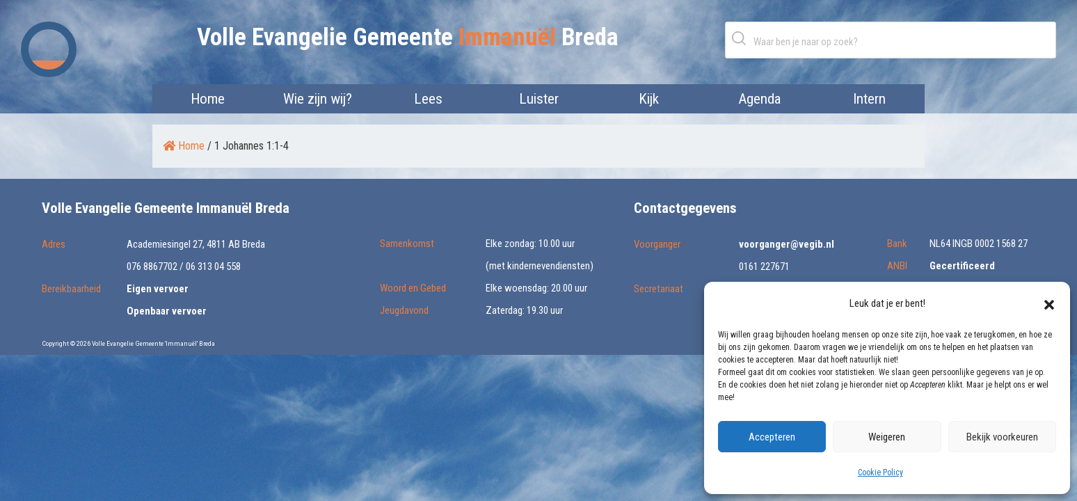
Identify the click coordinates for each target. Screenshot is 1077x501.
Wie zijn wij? (317, 98)
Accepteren (772, 437)
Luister (539, 98)
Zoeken (741, 38)
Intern (869, 98)
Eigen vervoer (158, 289)
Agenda (759, 98)
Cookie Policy (880, 472)
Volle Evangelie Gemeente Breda (408, 37)
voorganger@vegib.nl (786, 244)
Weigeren (886, 437)
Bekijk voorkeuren (1002, 437)
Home (208, 98)
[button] (1049, 303)
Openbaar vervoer (167, 311)
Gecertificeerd (962, 266)
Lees (428, 98)
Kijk (649, 98)
